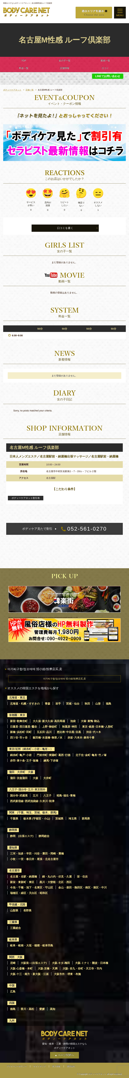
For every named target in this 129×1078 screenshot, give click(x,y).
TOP (23, 60)
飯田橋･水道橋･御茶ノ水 (47, 737)
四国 (11, 1003)
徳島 (12, 1009)
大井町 (47, 778)
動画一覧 (105, 60)
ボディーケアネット (12, 90)
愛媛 (42, 1009)
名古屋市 (14, 870)
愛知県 (13, 847)
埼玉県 (73, 818)
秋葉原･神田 (69, 726)
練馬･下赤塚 (51, 760)
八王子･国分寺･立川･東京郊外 (27, 789)
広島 (12, 991)
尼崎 (12, 963)
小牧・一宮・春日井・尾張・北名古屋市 (34, 859)
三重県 (13, 922)
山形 (98, 703)
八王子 (47, 795)
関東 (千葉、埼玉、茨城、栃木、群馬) (33, 812)
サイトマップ (39, 1066)
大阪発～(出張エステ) (34, 963)
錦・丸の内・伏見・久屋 (57, 876)
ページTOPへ (66, 1055)
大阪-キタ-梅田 (61, 963)
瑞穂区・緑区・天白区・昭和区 (29, 893)
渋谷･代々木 (93, 732)
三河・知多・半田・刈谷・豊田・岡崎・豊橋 (37, 853)
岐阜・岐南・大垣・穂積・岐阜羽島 (31, 945)
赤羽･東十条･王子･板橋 (24, 760)
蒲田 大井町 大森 (21, 772)
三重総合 (15, 928)
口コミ (105, 68)
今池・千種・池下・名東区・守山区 (31, 887)
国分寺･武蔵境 (19, 795)
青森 (47, 703)
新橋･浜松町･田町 (21, 732)
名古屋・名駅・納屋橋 (23, 876)
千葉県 (14, 818)
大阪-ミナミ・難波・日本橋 (91, 963)
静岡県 (13, 830)
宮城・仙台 (72, 703)
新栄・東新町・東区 (22, 882)
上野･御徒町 (49, 726)
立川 (35, 795)
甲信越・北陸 (17, 904)
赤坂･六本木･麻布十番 (81, 737)
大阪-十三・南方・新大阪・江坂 (29, 974)
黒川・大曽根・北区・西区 (55, 882)
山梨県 (14, 910)
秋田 (87, 703)
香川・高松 (27, 1009)
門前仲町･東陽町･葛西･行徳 (53, 755)
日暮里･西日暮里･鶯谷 (23, 726)
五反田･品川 (44, 732)
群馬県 (86, 818)
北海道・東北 (17, 697)
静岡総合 (44, 836)
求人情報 (56, 1066)
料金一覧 (23, 68)
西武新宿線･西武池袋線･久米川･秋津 (32, 801)
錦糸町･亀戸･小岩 (21, 755)
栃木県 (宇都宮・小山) (36, 818)
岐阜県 (13, 939)
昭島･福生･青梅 (66, 795)
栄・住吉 (82, 876)
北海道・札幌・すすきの (25, 703)
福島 (108, 703)
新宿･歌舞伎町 (19, 721)
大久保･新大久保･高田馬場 (49, 721)
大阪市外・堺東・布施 (67, 974)
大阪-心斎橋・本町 (21, 968)
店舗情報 (64, 68)
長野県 (27, 910)
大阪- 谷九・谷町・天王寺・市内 (82, 968)
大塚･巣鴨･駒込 (90, 721)
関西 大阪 (16, 957)
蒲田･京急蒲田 (19, 778)
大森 (35, 778)
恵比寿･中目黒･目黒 (69, 732)
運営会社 (71, 1066)
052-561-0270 (64, 529)
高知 (52, 1009)
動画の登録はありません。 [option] (64, 292)
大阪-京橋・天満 (47, 968)
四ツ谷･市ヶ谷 (19, 737)
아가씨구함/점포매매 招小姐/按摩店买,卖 (64, 678)
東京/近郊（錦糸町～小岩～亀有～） (31, 749)
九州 (11, 1020)
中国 (11, 985)
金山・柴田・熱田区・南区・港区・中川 (82, 887)
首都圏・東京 (17, 715)
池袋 (73, 721)
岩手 (58, 703)
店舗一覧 (30, 90)
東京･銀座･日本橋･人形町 (97, 726)
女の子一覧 (64, 60)
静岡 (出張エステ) (21, 836)
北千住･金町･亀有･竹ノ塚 (91, 755)
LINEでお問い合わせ (107, 76)
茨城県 (59, 818)
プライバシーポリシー (17, 1066)
